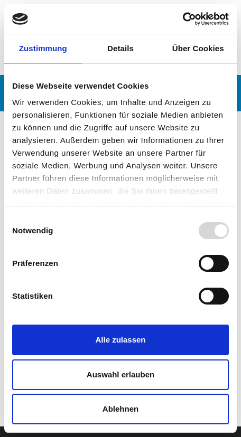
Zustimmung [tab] (43, 48)
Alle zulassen (120, 339)
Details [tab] (120, 48)
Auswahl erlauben (120, 374)
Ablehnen (120, 408)
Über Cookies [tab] (198, 48)
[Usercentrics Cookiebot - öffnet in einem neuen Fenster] (182, 19)
